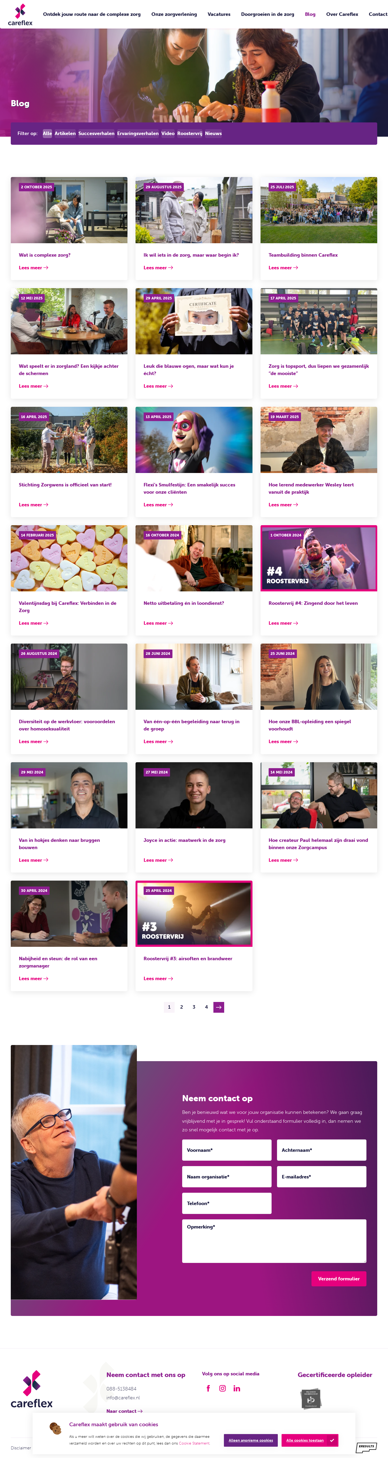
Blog (310, 14)
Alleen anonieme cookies (251, 1440)
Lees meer (30, 267)
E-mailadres (296, 1177)
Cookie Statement (194, 1443)
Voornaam (200, 1150)
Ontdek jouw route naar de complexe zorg (92, 14)
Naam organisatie (208, 1177)
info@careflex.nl (123, 1398)
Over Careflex (342, 14)
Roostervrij (189, 133)
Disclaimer (21, 1447)
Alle (47, 133)
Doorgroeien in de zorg (267, 14)
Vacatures (219, 14)
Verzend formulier (339, 1279)
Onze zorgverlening (174, 14)
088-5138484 (121, 1389)
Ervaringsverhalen (138, 133)
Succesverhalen (96, 133)
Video (168, 133)
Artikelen (65, 133)
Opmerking (201, 1227)
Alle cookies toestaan (305, 1440)
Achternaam (297, 1150)
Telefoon (198, 1203)
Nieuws (213, 133)
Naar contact (121, 1411)
